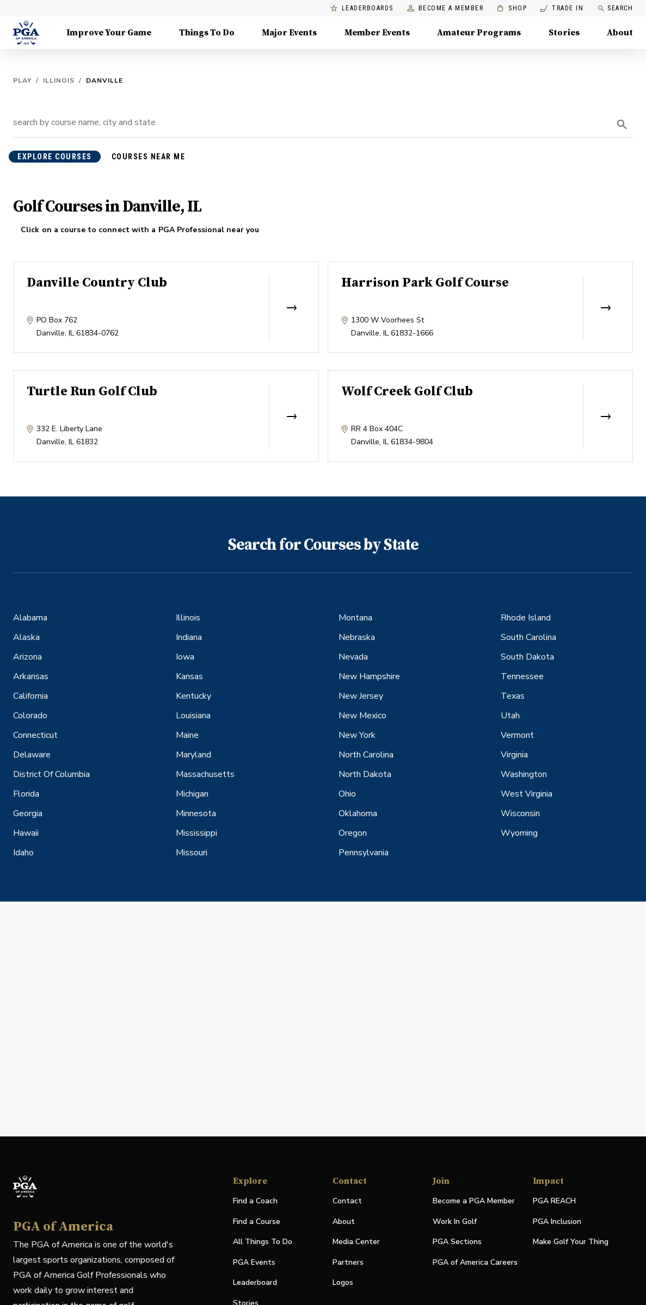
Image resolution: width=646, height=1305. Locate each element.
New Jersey (361, 696)
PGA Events (254, 1262)
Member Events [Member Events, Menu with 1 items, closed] (377, 32)
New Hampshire (369, 676)
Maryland (193, 755)
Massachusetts (205, 774)
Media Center (356, 1242)
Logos (343, 1282)
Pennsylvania (364, 853)
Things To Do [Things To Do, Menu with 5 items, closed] (207, 32)
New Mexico (362, 716)
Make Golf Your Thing (570, 1242)
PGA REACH (554, 1201)
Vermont (517, 735)
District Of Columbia (51, 774)
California (30, 696)
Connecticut (35, 735)
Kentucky (193, 696)
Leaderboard (255, 1282)
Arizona (27, 657)
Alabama (30, 618)
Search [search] (615, 8)
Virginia (514, 755)
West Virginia (526, 794)
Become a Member (445, 8)
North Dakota (365, 774)
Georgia (27, 813)
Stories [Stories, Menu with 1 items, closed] (564, 32)
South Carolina (528, 637)
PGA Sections (457, 1241)
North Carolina (366, 755)
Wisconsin (520, 813)
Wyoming (519, 833)
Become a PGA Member (474, 1201)
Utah (510, 716)
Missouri (191, 853)
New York (357, 735)
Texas (513, 696)
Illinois (59, 80)
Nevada (353, 657)
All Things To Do (262, 1241)
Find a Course (256, 1221)
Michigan (192, 794)
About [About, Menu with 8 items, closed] (620, 32)
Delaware (32, 755)
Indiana (189, 637)
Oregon (353, 833)
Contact (347, 1201)
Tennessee (522, 676)
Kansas (189, 676)
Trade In (561, 8)
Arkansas (30, 676)
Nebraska (357, 637)
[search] (622, 124)
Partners (348, 1262)
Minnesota (196, 813)
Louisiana (193, 716)
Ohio (347, 794)
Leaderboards (361, 8)
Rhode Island (526, 618)
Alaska (26, 637)
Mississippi (196, 833)
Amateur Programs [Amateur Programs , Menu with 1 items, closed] (479, 32)
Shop (512, 8)
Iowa (185, 657)
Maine (187, 735)
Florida (26, 794)
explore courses (54, 156)
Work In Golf (455, 1221)
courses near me (149, 156)
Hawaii (26, 833)
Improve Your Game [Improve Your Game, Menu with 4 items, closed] (108, 32)
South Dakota (527, 657)
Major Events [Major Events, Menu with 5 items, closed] (289, 32)
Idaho (23, 853)
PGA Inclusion (557, 1221)
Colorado (30, 716)
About (344, 1221)
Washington (524, 774)
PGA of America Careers (475, 1263)
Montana (355, 618)
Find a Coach (255, 1201)
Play (22, 80)
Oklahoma (358, 813)
